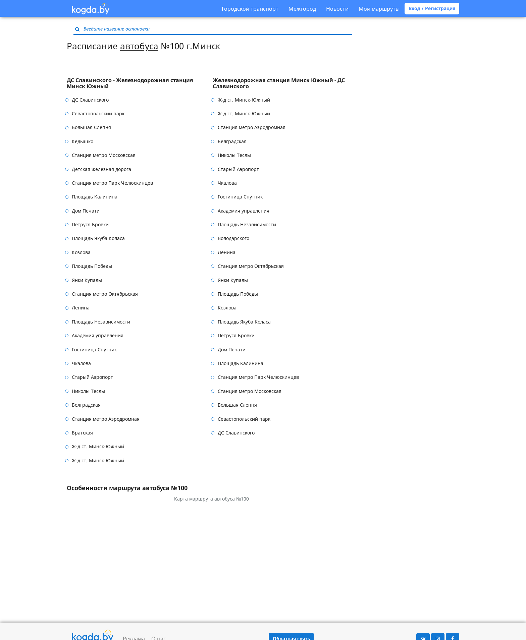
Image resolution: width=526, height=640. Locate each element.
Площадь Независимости (101, 321)
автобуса (139, 46)
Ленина (81, 307)
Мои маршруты (379, 8)
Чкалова (81, 363)
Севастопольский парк (98, 113)
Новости (337, 8)
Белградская (86, 405)
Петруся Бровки (90, 224)
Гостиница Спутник (94, 349)
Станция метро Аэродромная (106, 419)
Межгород (302, 8)
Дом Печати (86, 211)
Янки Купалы (87, 280)
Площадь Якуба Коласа (98, 238)
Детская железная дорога (101, 169)
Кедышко (82, 141)
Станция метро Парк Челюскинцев (112, 183)
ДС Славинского (90, 100)
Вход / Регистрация (432, 8)
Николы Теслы (88, 391)
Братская (82, 432)
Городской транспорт (250, 8)
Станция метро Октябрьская (105, 294)
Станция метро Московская (104, 155)
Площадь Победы (92, 266)
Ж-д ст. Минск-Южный (98, 446)
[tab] (140, 83)
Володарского (233, 238)
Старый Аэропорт (92, 377)
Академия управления (97, 335)
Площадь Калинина (94, 196)
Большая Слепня (91, 127)
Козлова (81, 252)
